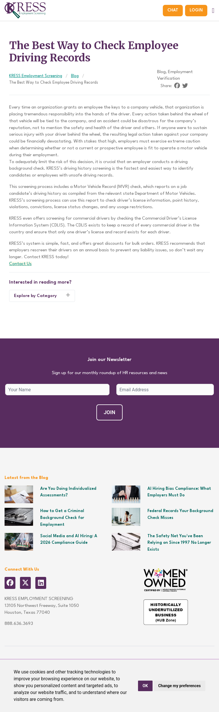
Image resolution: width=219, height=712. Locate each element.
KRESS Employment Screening (35, 76)
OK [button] (145, 685)
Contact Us (20, 264)
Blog (75, 76)
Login (196, 10)
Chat (172, 10)
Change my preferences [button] (179, 685)
